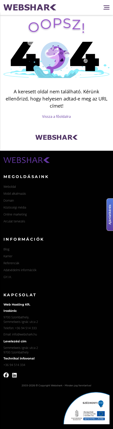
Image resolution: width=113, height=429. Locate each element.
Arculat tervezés (14, 221)
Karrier (7, 256)
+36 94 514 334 (14, 365)
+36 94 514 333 (26, 328)
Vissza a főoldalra (56, 116)
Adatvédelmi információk (20, 270)
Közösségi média (14, 207)
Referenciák (11, 263)
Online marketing (15, 214)
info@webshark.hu (24, 334)
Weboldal (9, 187)
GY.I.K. (7, 277)
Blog (6, 249)
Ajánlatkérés (110, 215)
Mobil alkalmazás (14, 193)
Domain (8, 200)
